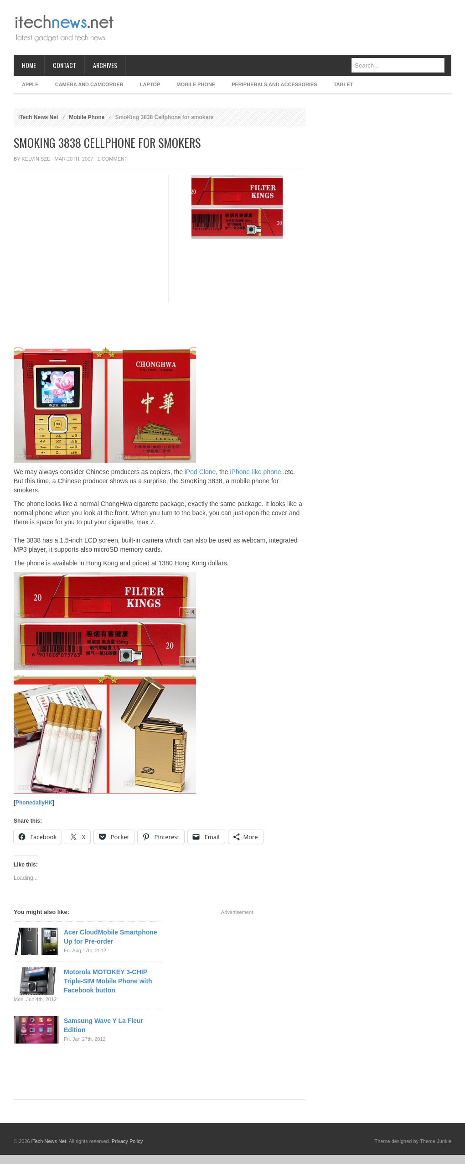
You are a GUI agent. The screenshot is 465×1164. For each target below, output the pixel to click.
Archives (105, 65)
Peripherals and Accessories (274, 84)
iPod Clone (200, 471)
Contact (64, 65)
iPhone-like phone (255, 471)
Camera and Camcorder (89, 84)
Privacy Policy (127, 1141)
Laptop (150, 84)
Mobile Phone (195, 84)
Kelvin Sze (36, 159)
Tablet (343, 84)
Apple (30, 84)
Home (29, 65)
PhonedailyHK (34, 802)
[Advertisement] (85, 260)
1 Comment (113, 159)
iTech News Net (38, 117)
